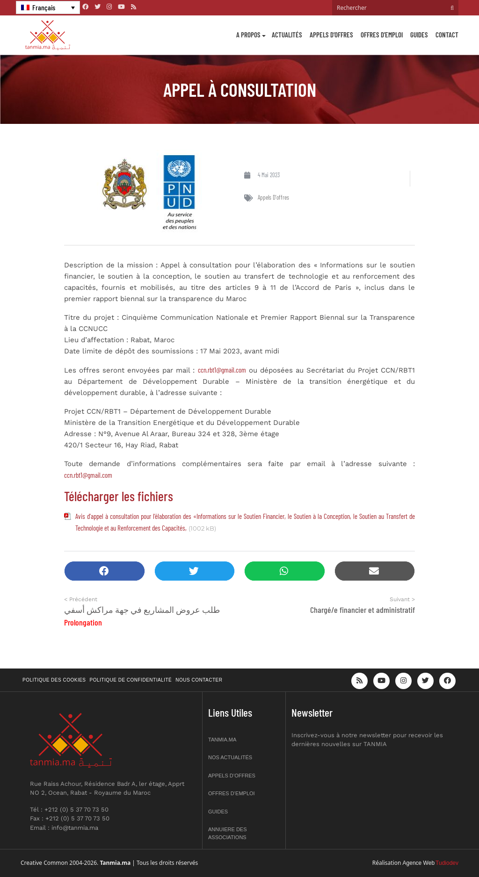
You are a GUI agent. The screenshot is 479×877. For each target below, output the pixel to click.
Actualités (287, 34)
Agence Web (419, 863)
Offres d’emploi (382, 34)
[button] (104, 571)
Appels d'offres (273, 197)
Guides (419, 34)
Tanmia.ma (222, 739)
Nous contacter (198, 680)
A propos (248, 34)
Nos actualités (230, 757)
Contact (446, 34)
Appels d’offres (331, 34)
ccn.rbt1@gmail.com (222, 370)
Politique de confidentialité (131, 680)
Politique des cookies (54, 680)
